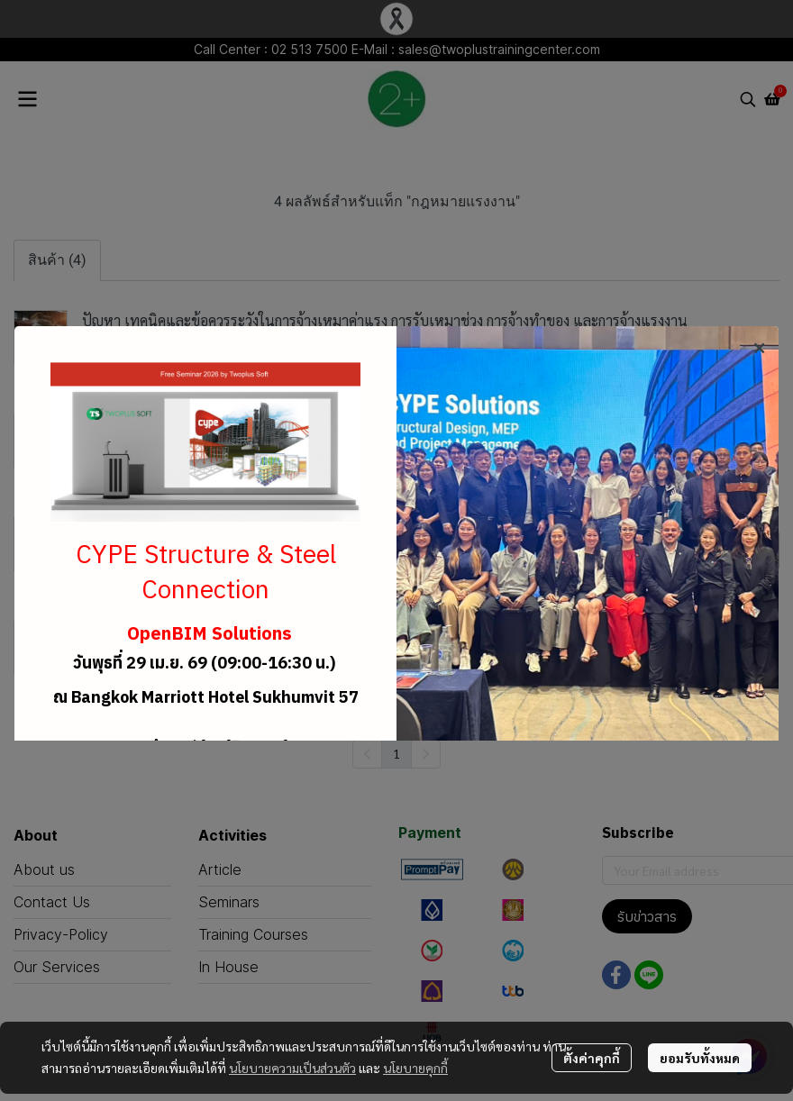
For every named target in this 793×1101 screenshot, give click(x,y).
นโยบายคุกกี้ (415, 1068)
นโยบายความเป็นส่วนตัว (292, 1068)
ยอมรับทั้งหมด (700, 1058)
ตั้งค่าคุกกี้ (591, 1058)
